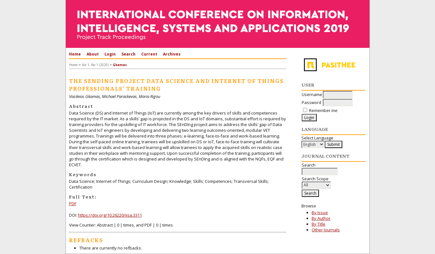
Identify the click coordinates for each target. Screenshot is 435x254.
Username (312, 94)
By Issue (320, 212)
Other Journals (326, 230)
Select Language (317, 138)
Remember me (323, 110)
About (93, 54)
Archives (172, 54)
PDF (72, 203)
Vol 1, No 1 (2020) (95, 65)
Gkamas (120, 65)
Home (75, 54)
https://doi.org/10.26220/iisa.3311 (110, 215)
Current (149, 54)
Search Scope (316, 182)
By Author (321, 218)
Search (128, 54)
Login (110, 54)
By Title (318, 224)
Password (311, 102)
